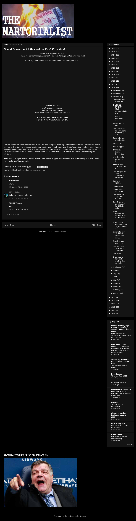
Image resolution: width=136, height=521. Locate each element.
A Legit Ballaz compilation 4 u (119, 190)
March (115, 287)
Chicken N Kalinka (118, 383)
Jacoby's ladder (119, 143)
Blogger (82, 516)
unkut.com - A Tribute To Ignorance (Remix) (121, 390)
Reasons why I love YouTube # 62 (119, 166)
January (116, 293)
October (116, 97)
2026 (113, 48)
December (117, 90)
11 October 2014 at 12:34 (18, 209)
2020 (113, 68)
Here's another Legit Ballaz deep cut (118, 197)
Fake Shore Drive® (118, 344)
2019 (113, 71)
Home (53, 225)
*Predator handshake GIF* (118, 118)
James (11, 192)
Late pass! (117, 254)
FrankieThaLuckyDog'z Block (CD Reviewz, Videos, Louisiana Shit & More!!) (121, 328)
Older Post (96, 225)
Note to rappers (119, 147)
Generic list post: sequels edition (119, 139)
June (115, 277)
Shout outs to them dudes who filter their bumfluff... (119, 260)
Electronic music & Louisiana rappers (118, 414)
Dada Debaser (116, 374)
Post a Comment (13, 214)
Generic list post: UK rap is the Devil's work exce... (119, 235)
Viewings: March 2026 (119, 376)
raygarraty (115, 402)
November (117, 94)
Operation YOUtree (117, 182)
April (115, 283)
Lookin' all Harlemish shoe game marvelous (26, 170)
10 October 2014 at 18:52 (18, 187)
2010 (113, 307)
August (116, 270)
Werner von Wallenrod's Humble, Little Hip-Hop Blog (120, 361)
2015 (113, 84)
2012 (113, 300)
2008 (113, 313)
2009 (113, 310)
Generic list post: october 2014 (119, 101)
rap (44, 170)
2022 (113, 61)
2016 (113, 81)
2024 (113, 55)
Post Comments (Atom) (57, 231)
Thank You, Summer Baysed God (118, 152)
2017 (113, 78)
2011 (113, 304)
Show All (129, 444)
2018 (113, 74)
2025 (113, 52)
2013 (113, 297)
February (116, 290)
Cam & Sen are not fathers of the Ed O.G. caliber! (119, 205)
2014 (113, 87)
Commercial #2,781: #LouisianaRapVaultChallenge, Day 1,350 (121, 336)
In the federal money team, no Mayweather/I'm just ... (120, 226)
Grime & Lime (116, 435)
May (115, 280)
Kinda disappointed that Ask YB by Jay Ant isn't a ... (119, 215)
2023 (113, 58)
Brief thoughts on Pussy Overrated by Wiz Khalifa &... (119, 175)
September (117, 267)
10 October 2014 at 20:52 (18, 198)
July (115, 274)
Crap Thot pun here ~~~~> (118, 242)
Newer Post (9, 225)
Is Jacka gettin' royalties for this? (118, 159)
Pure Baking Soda (118, 424)
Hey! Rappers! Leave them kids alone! (118, 248)
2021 (113, 65)
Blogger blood (118, 186)
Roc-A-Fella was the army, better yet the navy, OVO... (119, 132)
